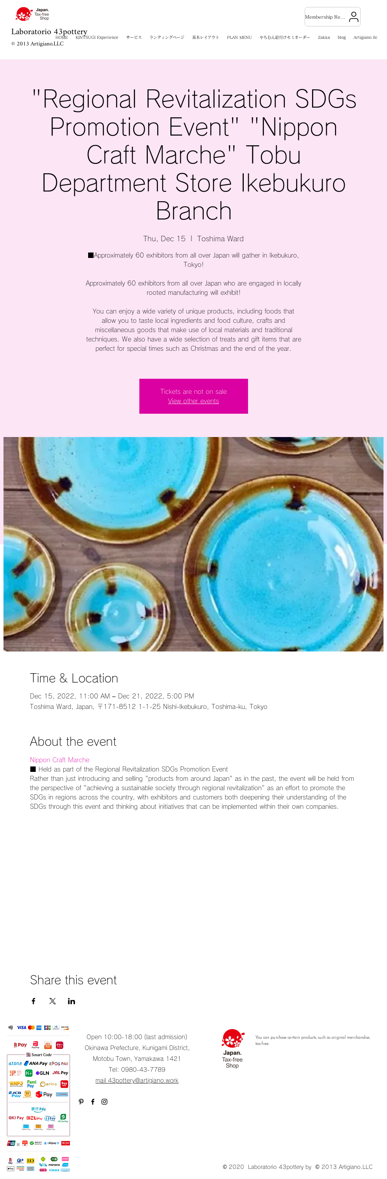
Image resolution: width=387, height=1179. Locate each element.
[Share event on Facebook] (33, 1001)
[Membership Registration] (333, 16)
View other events (193, 401)
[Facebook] (93, 1102)
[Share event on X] (52, 1001)
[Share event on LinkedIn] (71, 1001)
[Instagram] (104, 1102)
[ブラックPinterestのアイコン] (81, 1102)
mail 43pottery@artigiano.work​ (137, 1080)
